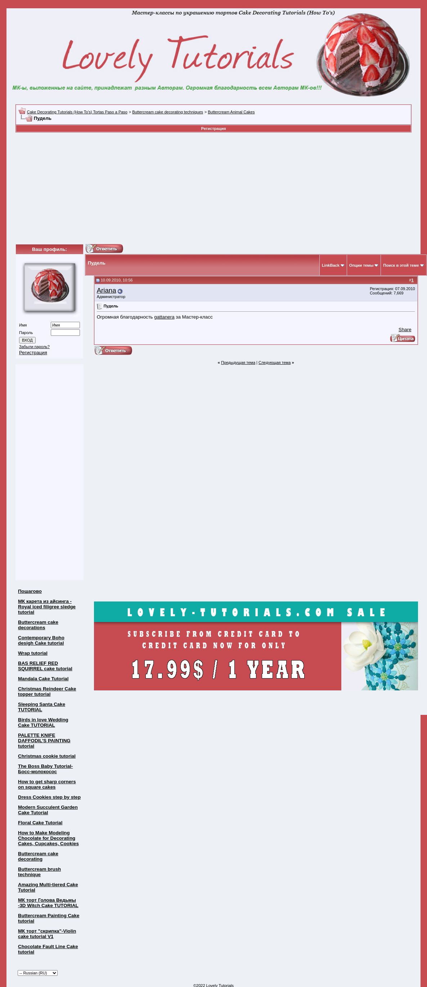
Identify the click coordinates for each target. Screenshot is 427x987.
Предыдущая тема (238, 362)
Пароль (26, 332)
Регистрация (213, 128)
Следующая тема (275, 362)
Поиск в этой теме (401, 265)
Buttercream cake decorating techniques (167, 112)
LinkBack (331, 265)
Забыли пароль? (34, 346)
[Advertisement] (174, 188)
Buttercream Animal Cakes (231, 112)
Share (405, 329)
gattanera (164, 317)
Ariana (106, 290)
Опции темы (361, 265)
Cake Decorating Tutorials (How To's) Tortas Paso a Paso (77, 112)
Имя (23, 325)
